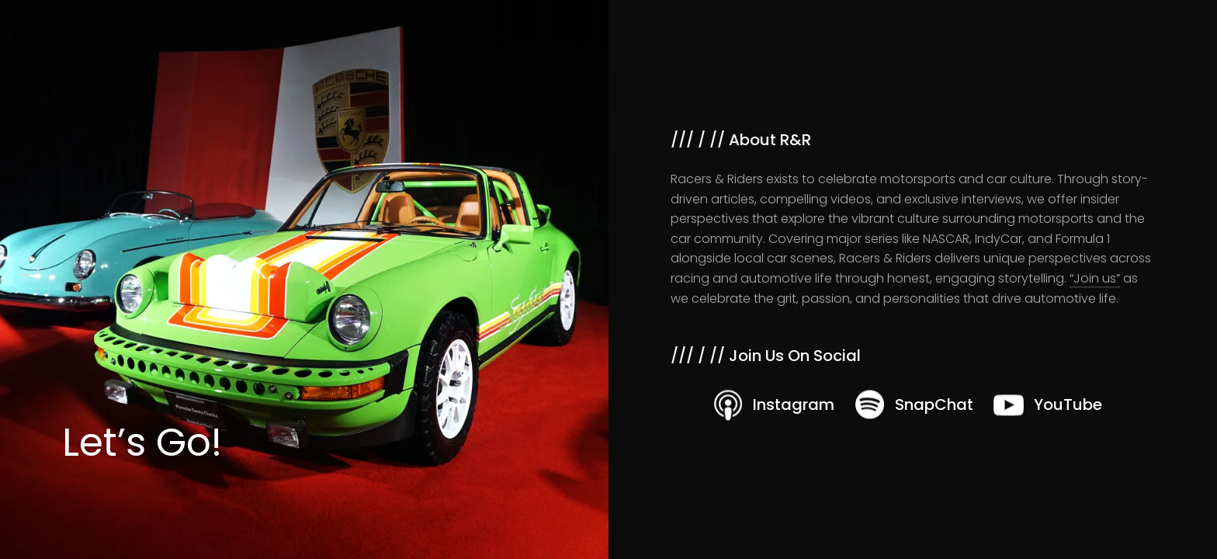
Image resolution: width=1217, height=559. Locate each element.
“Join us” (1095, 278)
